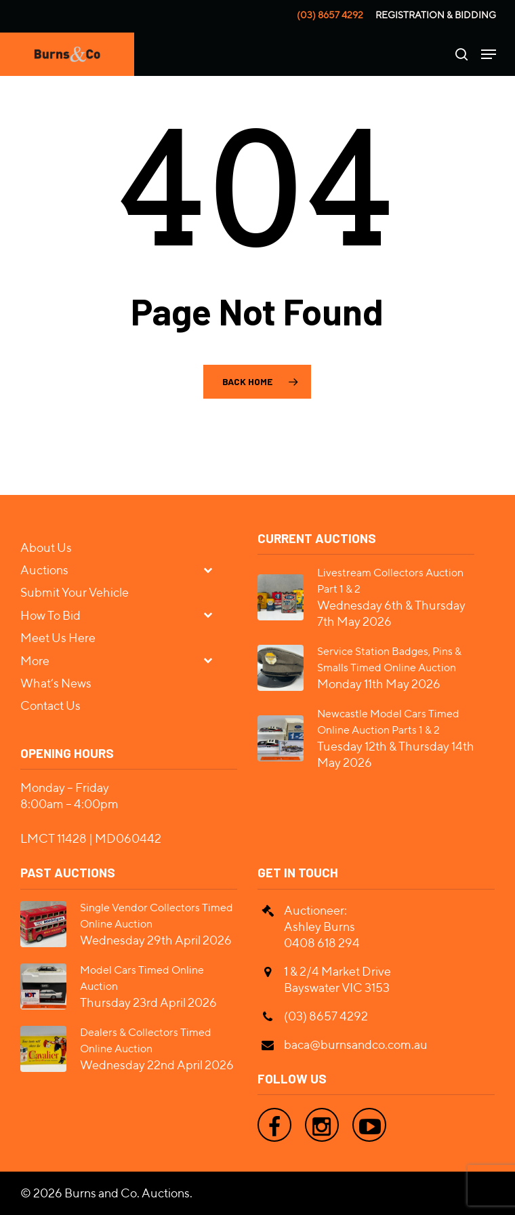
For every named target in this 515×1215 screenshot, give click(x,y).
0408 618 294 (322, 943)
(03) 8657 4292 (330, 14)
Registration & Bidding (435, 14)
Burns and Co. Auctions (127, 1193)
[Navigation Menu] (488, 54)
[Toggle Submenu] (213, 569)
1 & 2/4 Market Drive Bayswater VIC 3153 (337, 979)
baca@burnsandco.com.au (356, 1044)
